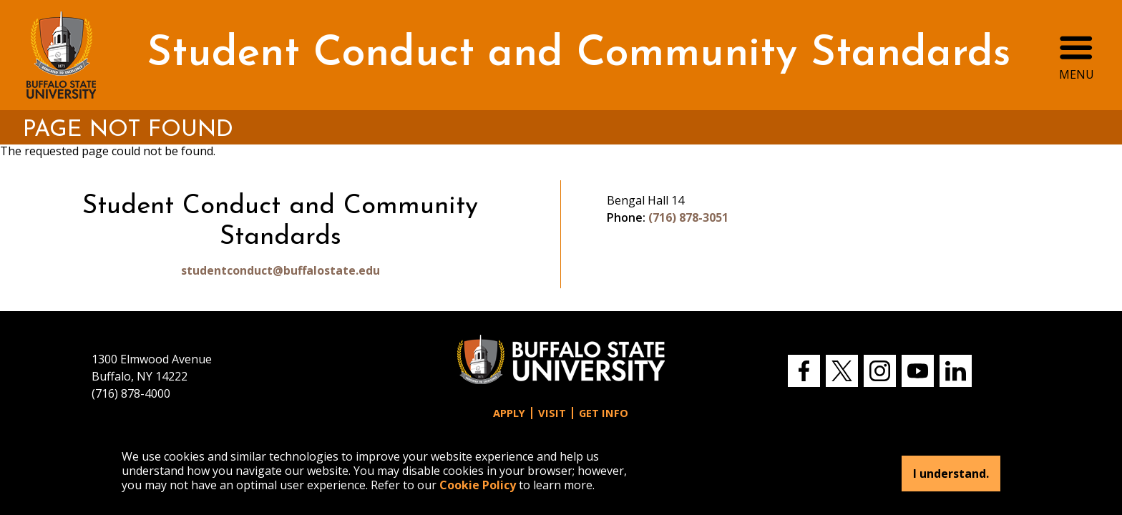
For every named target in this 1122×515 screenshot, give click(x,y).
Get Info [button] (603, 413)
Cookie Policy (477, 485)
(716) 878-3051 (688, 217)
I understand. (951, 473)
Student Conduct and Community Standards (578, 55)
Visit (552, 413)
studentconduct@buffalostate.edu (280, 270)
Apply (509, 413)
